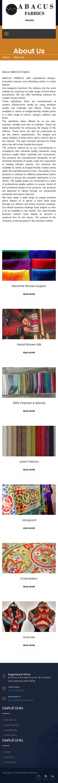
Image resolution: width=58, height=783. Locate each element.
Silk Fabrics (10, 719)
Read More (29, 294)
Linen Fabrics (11, 725)
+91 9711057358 (15, 690)
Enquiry (29, 20)
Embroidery (10, 735)
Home (5, 57)
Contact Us (10, 762)
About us (9, 757)
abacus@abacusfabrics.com (20, 700)
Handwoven (10, 730)
